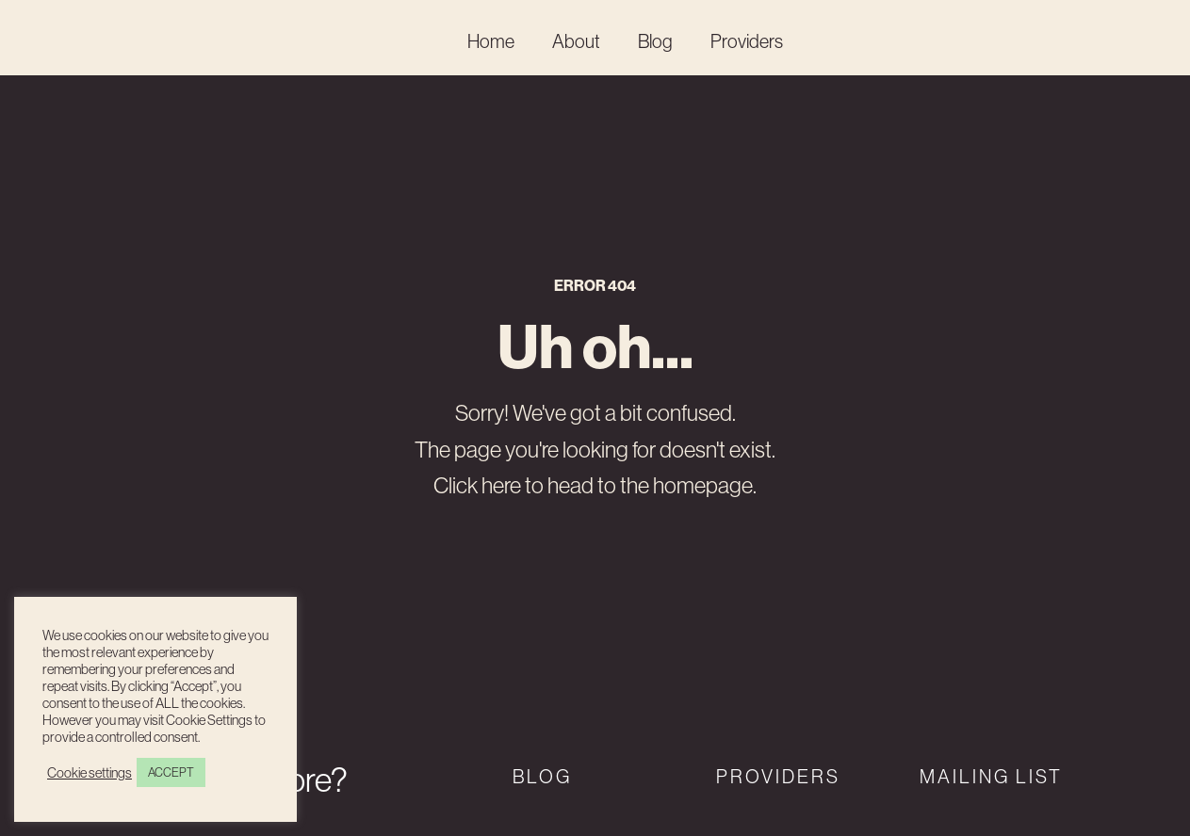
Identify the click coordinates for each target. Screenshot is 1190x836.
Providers (746, 41)
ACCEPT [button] (171, 772)
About (576, 41)
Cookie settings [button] (89, 772)
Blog (655, 41)
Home (490, 41)
